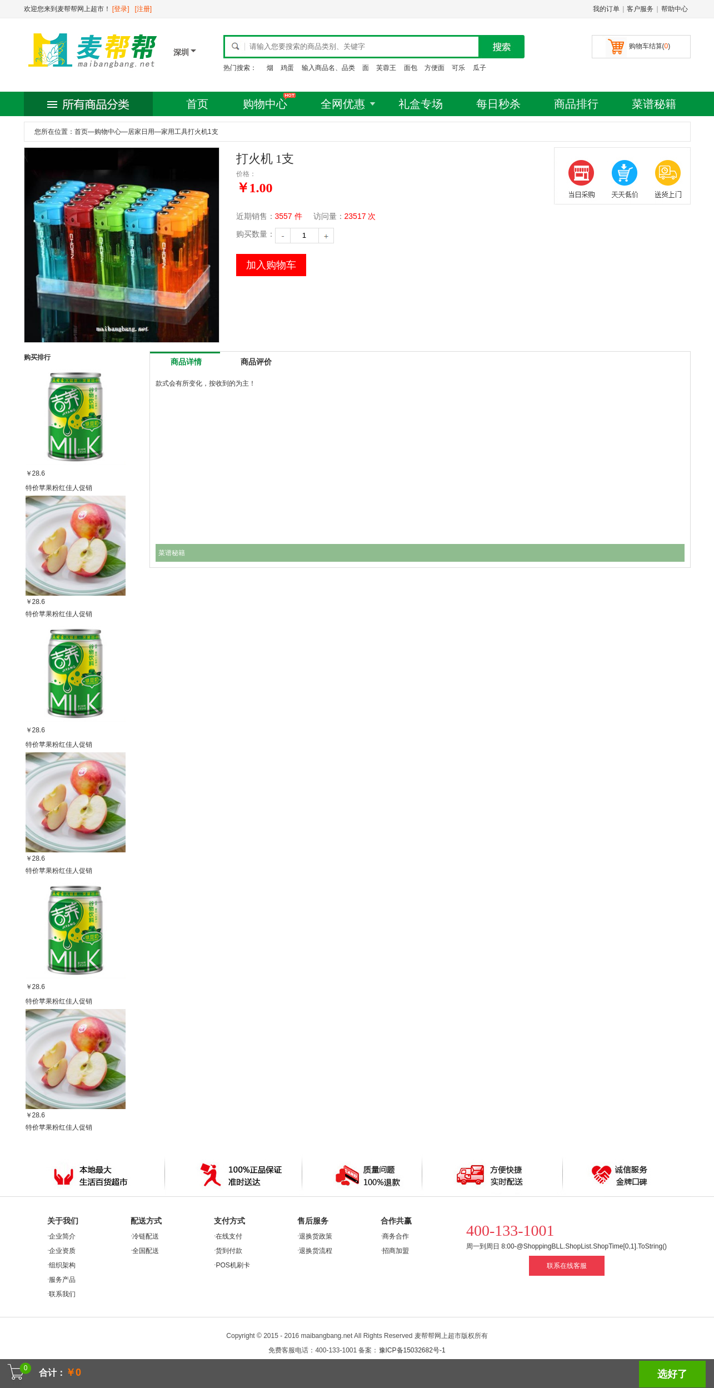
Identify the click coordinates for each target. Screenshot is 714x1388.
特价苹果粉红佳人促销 (59, 488)
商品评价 (256, 361)
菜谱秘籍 (654, 104)
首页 (197, 104)
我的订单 (606, 9)
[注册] (143, 9)
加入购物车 (271, 265)
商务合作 (395, 1236)
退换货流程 (315, 1251)
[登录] (120, 9)
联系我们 (62, 1294)
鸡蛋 (287, 68)
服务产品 (62, 1280)
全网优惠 (343, 104)
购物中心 (265, 104)
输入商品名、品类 (328, 68)
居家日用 (141, 132)
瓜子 (479, 68)
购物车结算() (650, 46)
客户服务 (640, 9)
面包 (410, 68)
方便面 (435, 68)
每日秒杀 (498, 104)
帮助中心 (674, 9)
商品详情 (186, 361)
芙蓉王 (386, 68)
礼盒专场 (420, 104)
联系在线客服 (567, 1266)
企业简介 (62, 1236)
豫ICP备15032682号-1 (412, 1350)
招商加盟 (395, 1251)
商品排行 (576, 104)
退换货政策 (315, 1236)
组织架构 (62, 1265)
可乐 (458, 68)
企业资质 (62, 1251)
